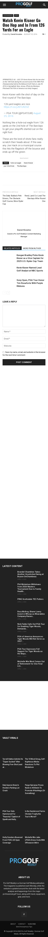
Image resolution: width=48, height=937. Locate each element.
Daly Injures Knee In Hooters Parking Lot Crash (11, 788)
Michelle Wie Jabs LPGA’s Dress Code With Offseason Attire (35, 840)
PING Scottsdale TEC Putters (30, 599)
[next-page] (8, 292)
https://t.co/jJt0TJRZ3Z (16, 106)
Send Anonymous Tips (24, 927)
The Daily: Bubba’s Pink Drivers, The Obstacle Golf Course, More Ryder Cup (13, 200)
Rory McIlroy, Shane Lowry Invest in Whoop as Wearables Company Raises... (31, 613)
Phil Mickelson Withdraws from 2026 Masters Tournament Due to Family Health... (29, 588)
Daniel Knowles (16, 34)
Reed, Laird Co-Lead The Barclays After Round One (35, 198)
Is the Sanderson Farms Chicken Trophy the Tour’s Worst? (35, 814)
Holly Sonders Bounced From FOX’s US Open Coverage (13, 840)
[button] (4, 4)
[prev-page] (4, 292)
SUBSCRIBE (32, 924)
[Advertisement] (22, 416)
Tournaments (8, 15)
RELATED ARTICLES (12, 248)
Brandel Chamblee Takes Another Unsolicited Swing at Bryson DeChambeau (30, 574)
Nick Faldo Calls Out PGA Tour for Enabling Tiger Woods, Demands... (31, 626)
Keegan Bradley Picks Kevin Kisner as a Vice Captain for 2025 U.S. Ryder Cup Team (30, 258)
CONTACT (21, 924)
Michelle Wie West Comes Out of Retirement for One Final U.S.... (31, 663)
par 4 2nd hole (9, 166)
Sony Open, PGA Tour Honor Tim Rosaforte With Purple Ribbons (30, 283)
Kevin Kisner (28, 163)
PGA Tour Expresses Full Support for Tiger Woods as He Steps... (29, 651)
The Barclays (21, 166)
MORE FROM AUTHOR (32, 248)
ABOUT (13, 924)
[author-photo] (24, 226)
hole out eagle (16, 163)
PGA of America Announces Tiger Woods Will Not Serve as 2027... (31, 638)
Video (16, 15)
